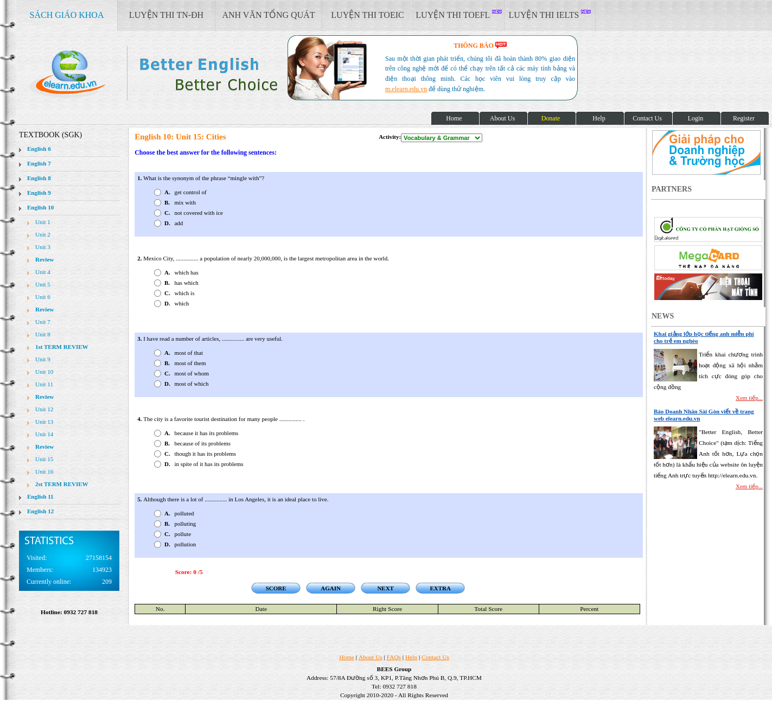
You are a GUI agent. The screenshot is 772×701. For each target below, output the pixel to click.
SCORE (276, 588)
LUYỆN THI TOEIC (367, 15)
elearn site (172, 73)
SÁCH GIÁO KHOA (67, 15)
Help (411, 657)
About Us (370, 657)
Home (346, 657)
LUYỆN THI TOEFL (458, 15)
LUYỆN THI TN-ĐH (166, 15)
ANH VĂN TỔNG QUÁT (268, 15)
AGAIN (331, 588)
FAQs (394, 657)
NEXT (385, 588)
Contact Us (435, 657)
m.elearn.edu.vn (406, 89)
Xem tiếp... (749, 397)
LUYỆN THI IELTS (550, 15)
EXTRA (440, 588)
